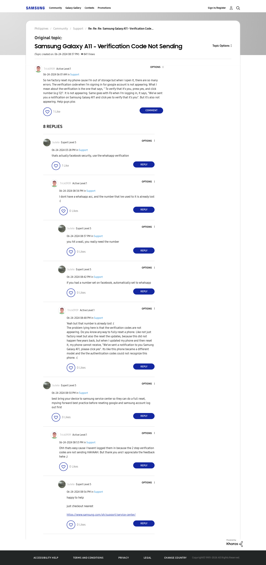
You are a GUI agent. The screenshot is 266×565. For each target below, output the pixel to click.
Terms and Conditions (88, 557)
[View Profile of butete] (56, 142)
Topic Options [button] (221, 45)
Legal (147, 557)
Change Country (175, 557)
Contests (89, 7)
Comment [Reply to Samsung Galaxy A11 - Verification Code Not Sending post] (151, 110)
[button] (157, 67)
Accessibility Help (46, 557)
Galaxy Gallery (73, 7)
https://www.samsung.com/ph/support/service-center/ (101, 514)
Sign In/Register (217, 7)
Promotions (104, 7)
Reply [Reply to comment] (143, 164)
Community (55, 7)
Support (74, 74)
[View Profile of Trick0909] (49, 68)
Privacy (123, 557)
